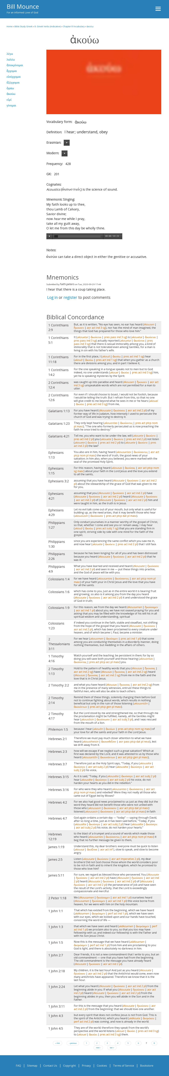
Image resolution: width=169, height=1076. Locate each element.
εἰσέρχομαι (14, 76)
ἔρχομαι (12, 71)
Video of (103, 82)
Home (10, 26)
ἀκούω (90, 26)
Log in (52, 297)
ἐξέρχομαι (13, 82)
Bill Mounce (23, 6)
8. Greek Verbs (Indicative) (47, 26)
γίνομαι (11, 105)
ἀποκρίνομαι (15, 65)
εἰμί (9, 99)
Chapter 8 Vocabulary (74, 26)
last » (112, 1047)
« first (57, 1043)
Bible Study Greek (24, 26)
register (70, 297)
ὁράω (10, 88)
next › (98, 1047)
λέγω (10, 53)
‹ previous (73, 1043)
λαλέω (11, 59)
